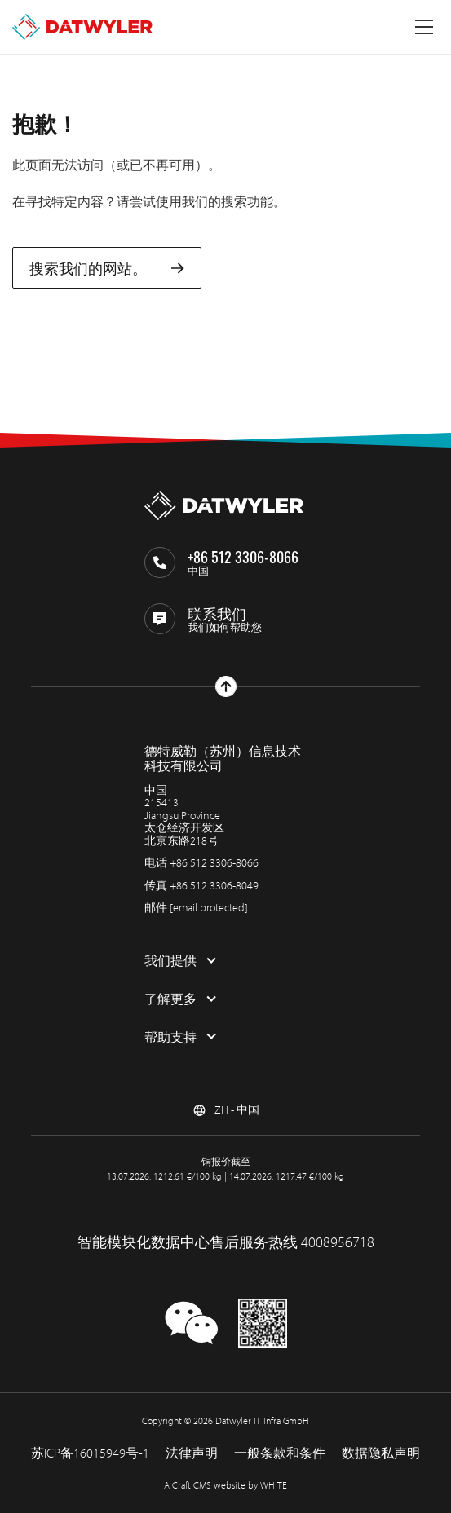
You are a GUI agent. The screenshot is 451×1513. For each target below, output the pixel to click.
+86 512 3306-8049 (214, 885)
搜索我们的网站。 (106, 267)
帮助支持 (170, 1037)
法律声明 (192, 1453)
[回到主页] (82, 27)
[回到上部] (226, 686)
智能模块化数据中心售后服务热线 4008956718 (225, 1242)
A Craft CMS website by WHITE (225, 1485)
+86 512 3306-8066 (214, 862)
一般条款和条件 (279, 1453)
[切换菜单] (424, 27)
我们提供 (170, 960)
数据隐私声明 (381, 1453)
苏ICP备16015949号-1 (90, 1453)
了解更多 (170, 998)
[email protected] (209, 907)
